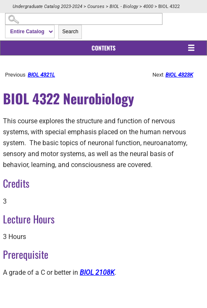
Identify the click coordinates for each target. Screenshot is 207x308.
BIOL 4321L (41, 75)
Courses (96, 6)
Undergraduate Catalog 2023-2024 (47, 6)
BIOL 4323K (179, 75)
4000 (148, 6)
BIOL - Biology (124, 6)
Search (70, 32)
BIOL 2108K (97, 272)
